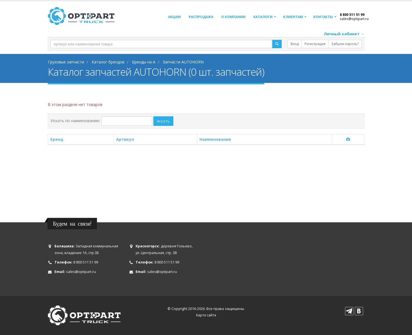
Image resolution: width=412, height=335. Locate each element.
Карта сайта (206, 315)
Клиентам (293, 16)
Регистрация (314, 43)
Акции (174, 16)
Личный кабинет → (344, 33)
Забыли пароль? (345, 43)
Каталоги (263, 16)
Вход (295, 43)
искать (163, 121)
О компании (233, 16)
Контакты (323, 16)
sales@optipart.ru (354, 18)
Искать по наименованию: (75, 120)
